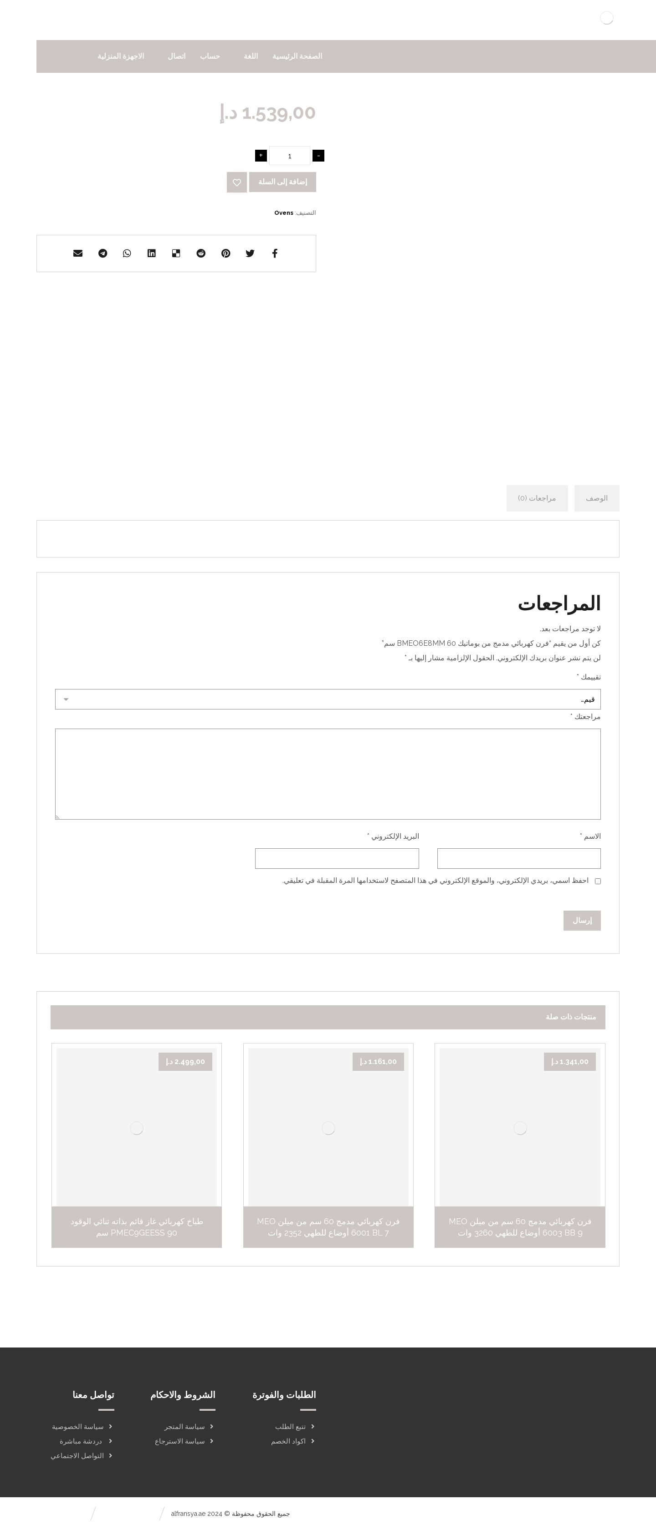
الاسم (590, 836)
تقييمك (589, 677)
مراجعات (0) (537, 498)
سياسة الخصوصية (83, 1427)
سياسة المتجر (189, 1427)
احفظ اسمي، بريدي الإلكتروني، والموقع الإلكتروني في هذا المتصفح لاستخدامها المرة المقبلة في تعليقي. (435, 880)
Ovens (283, 212)
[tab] (597, 498)
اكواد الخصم (293, 1441)
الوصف (597, 498)
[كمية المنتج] (289, 155)
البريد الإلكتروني (393, 836)
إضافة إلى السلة (282, 181)
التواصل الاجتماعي (82, 1456)
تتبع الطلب (295, 1427)
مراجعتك (585, 716)
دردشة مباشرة (87, 1441)
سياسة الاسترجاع (185, 1441)
